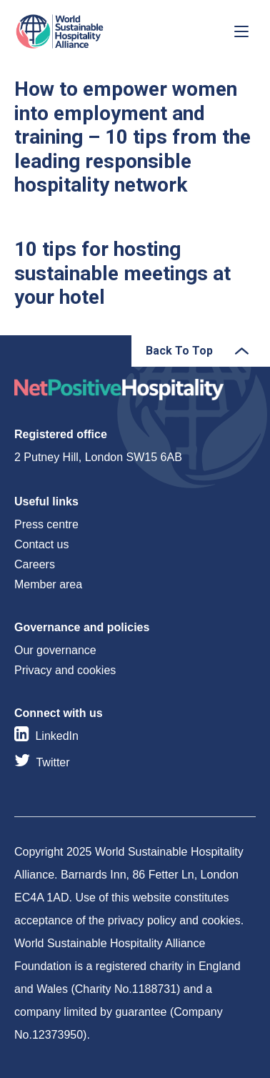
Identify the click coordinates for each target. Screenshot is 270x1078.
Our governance (55, 650)
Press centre (46, 524)
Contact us (41, 544)
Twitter (52, 762)
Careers (34, 564)
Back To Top (179, 350)
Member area (48, 584)
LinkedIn (57, 736)
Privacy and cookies (65, 670)
